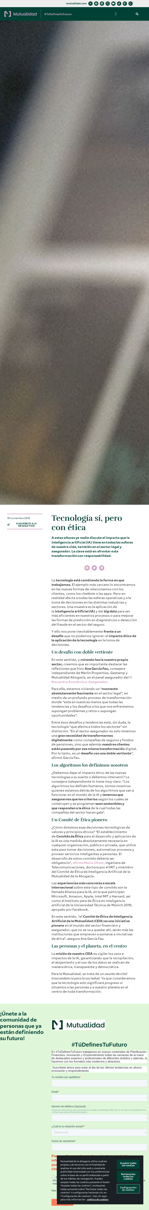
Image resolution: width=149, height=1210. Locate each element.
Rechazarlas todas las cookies (128, 1176)
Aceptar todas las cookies (128, 1164)
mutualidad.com (76, 3)
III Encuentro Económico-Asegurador (92, 679)
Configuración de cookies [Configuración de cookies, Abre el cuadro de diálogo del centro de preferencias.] (128, 1188)
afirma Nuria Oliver (88, 863)
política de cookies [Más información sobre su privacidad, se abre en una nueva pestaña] (97, 1199)
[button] (115, 14)
